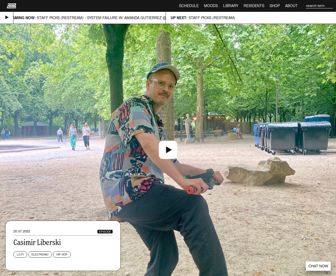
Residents (254, 5)
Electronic (40, 254)
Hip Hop (61, 254)
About (291, 5)
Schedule (189, 5)
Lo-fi (20, 254)
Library (230, 5)
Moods (211, 5)
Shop (275, 5)
